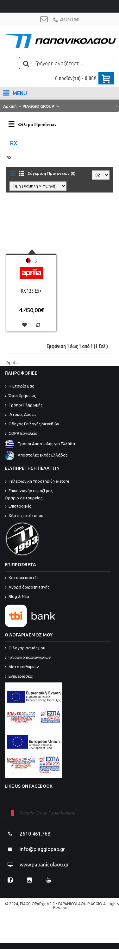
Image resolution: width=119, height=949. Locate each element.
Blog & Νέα (17, 597)
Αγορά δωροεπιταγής (27, 587)
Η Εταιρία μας (19, 386)
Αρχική (10, 106)
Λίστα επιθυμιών (22, 667)
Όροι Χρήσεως (20, 396)
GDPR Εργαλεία (21, 434)
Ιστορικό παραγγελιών (28, 658)
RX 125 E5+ (31, 291)
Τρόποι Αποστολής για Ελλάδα (40, 443)
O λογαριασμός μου (25, 648)
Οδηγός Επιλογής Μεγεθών (32, 424)
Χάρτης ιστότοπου (24, 516)
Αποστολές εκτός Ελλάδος (36, 455)
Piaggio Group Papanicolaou (47, 812)
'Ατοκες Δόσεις (20, 415)
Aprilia (12, 362)
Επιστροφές (18, 506)
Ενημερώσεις (19, 677)
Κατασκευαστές (21, 578)
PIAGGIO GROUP (38, 106)
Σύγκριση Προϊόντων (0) (52, 173)
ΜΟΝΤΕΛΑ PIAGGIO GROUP (86, 106)
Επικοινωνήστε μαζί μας (58, 494)
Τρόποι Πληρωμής (23, 405)
